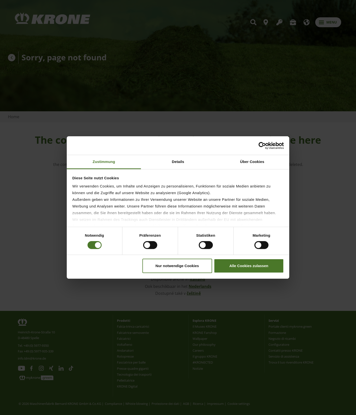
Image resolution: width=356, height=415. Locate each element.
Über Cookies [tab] (252, 162)
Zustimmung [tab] (104, 162)
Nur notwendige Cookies (177, 266)
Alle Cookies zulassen (248, 266)
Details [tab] (178, 162)
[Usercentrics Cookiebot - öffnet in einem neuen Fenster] (262, 145)
